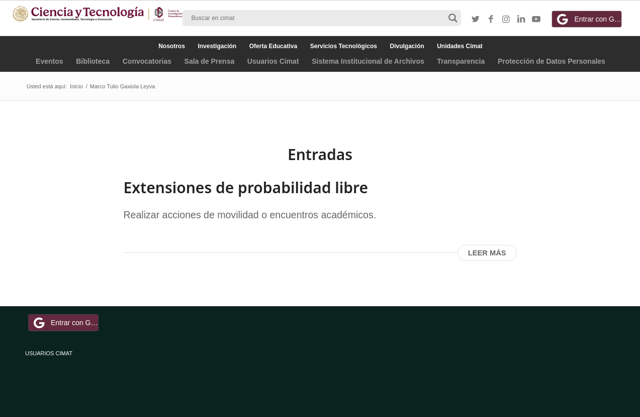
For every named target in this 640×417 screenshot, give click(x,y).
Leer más (487, 253)
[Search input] (317, 18)
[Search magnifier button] (453, 18)
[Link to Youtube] (535, 19)
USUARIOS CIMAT (48, 353)
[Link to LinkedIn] (520, 19)
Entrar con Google (588, 19)
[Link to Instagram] (505, 19)
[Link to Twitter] (475, 19)
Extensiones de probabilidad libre (246, 187)
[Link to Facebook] (490, 19)
